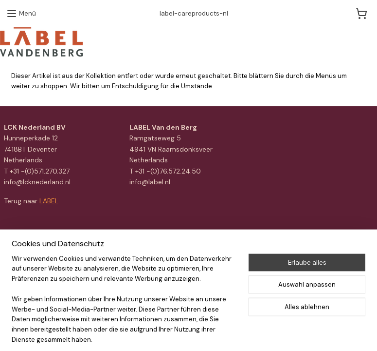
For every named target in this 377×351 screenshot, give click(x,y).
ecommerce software (222, 238)
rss (188, 238)
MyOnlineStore (303, 238)
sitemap (169, 238)
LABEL (48, 200)
